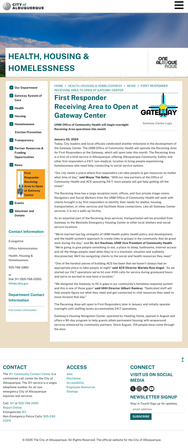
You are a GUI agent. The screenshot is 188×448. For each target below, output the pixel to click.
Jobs (69, 374)
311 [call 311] (12, 403)
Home (58, 86)
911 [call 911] (24, 412)
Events (19, 203)
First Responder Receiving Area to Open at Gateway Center (30, 184)
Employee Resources (80, 387)
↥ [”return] (182, 359)
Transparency (24, 140)
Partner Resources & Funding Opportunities (29, 153)
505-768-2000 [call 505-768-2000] (28, 403)
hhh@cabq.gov (18, 283)
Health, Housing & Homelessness (95, 86)
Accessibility (75, 382)
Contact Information (26, 231)
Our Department (26, 87)
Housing (20, 116)
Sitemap (72, 391)
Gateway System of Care (28, 98)
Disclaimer (73, 378)
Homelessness (24, 124)
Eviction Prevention (28, 132)
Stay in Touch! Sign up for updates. (154, 403)
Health (19, 108)
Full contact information (23, 310)
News (131, 86)
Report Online (12, 407)
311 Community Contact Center (30, 374)
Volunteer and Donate (24, 213)
